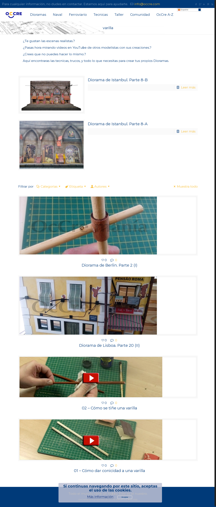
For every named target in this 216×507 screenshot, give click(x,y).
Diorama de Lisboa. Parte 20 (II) (109, 345)
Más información (100, 497)
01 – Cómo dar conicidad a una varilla (109, 470)
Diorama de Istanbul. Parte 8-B (118, 79)
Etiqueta (75, 186)
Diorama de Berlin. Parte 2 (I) (109, 265)
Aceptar (125, 497)
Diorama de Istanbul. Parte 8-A (118, 123)
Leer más (188, 87)
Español (183, 10)
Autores (100, 186)
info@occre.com (147, 4)
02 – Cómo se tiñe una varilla (109, 407)
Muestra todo (185, 186)
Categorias (49, 186)
